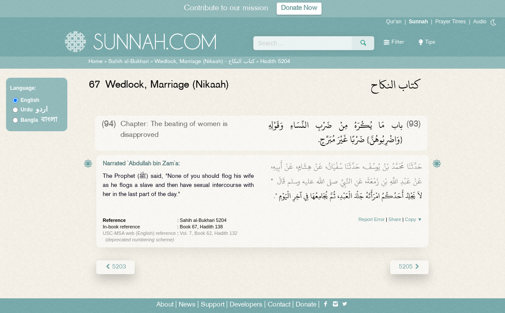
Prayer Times (450, 22)
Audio (479, 22)
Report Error (371, 219)
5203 (115, 267)
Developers (246, 305)
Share (394, 219)
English (30, 100)
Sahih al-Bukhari (128, 61)
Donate (306, 305)
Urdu (34, 110)
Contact (279, 305)
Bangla (39, 120)
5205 (409, 267)
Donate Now (299, 8)
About (165, 305)
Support (212, 305)
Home (95, 61)
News (187, 305)
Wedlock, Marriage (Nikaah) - (205, 61)
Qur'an (394, 22)
